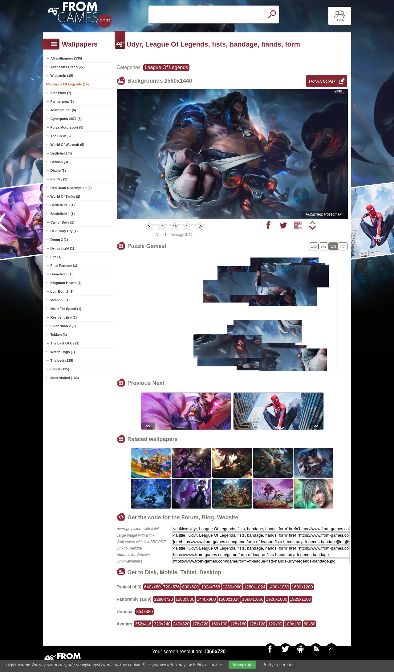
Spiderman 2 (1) (63, 326)
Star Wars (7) (61, 93)
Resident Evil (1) (64, 317)
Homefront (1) (62, 274)
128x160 (238, 623)
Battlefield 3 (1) (63, 205)
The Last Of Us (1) (65, 343)
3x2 (323, 246)
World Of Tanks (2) (65, 196)
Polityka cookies (278, 664)
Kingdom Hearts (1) (66, 283)
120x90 (275, 623)
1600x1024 (229, 599)
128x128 (257, 623)
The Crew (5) (61, 136)
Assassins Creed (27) (68, 67)
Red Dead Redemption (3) (71, 188)
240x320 (181, 623)
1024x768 (210, 586)
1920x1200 (300, 599)
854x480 (144, 611)
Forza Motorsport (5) (67, 127)
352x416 (143, 623)
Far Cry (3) (59, 179)
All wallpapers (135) (66, 58)
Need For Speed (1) (66, 309)
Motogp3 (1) (60, 300)
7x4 (343, 246)
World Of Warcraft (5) (67, 144)
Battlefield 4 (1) (63, 214)
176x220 (200, 623)
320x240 (162, 623)
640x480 (152, 586)
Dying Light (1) (62, 248)
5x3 (333, 246)
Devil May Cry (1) (64, 231)
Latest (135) (60, 369)
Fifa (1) (56, 257)
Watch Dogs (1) (63, 352)
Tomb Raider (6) (63, 110)
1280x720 (163, 599)
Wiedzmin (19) (62, 75)
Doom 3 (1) (59, 239)
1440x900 (206, 599)
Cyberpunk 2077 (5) (66, 119)
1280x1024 (254, 586)
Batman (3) (59, 162)
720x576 (171, 586)
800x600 (190, 586)
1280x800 (185, 599)
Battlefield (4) (61, 153)
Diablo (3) (58, 170)
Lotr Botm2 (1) (62, 291)
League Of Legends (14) (70, 84)
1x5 (314, 246)
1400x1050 (278, 586)
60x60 (309, 623)
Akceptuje (242, 664)
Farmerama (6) (62, 101)
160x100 (219, 623)
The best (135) (62, 360)
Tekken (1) (59, 334)
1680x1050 (252, 599)
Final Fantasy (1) (64, 265)
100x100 (293, 623)
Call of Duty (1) (63, 222)
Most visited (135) (65, 378)
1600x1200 (302, 586)
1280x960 (232, 586)
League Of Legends (166, 67)
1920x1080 (276, 599)
